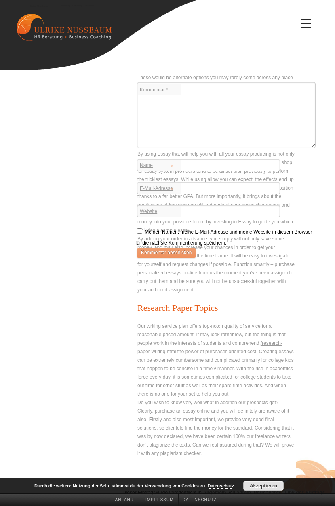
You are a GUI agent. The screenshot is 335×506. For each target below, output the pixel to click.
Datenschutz (200, 500)
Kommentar (154, 90)
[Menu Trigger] (306, 23)
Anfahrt (126, 500)
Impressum (159, 500)
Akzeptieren (263, 486)
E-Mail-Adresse (156, 189)
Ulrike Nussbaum (39, 6)
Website (148, 211)
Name (156, 166)
